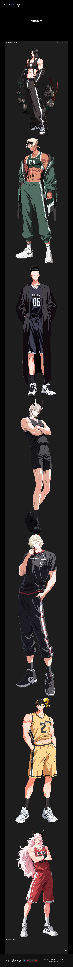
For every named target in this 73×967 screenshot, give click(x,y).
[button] (66, 951)
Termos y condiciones (62, 959)
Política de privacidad (49, 959)
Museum (36, 34)
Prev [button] (62, 950)
